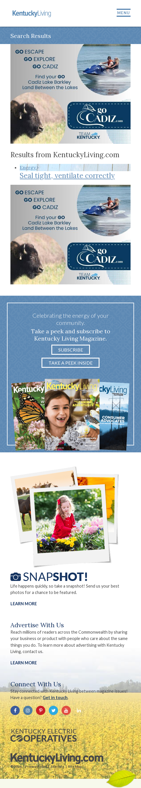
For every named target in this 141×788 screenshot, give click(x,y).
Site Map (75, 766)
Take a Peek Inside (70, 362)
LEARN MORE (23, 662)
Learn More (23, 603)
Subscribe (70, 349)
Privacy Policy (36, 766)
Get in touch (55, 697)
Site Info (57, 766)
